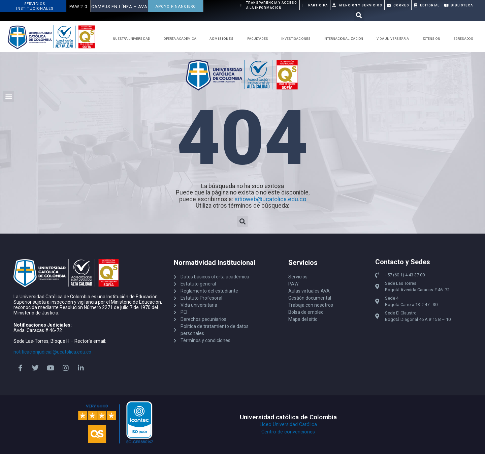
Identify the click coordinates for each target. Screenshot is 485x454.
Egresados (465, 38)
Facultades (259, 38)
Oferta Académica (182, 38)
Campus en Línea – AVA (119, 6)
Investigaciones (297, 38)
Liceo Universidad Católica (288, 424)
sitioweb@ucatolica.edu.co (270, 199)
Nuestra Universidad (133, 38)
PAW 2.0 (78, 6)
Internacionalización (345, 38)
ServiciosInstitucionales (34, 6)
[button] (359, 15)
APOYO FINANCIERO (175, 6)
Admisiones (223, 38)
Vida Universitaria (394, 38)
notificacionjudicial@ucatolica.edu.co (52, 352)
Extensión (433, 38)
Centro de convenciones (288, 432)
